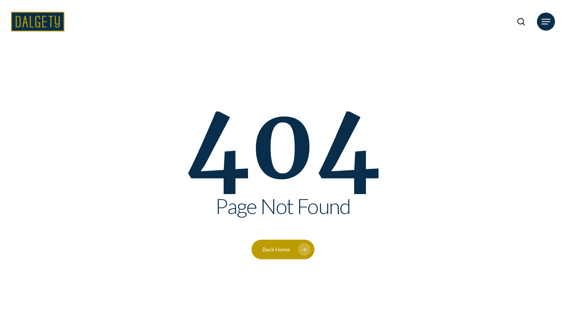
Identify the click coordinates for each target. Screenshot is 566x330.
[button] (546, 22)
